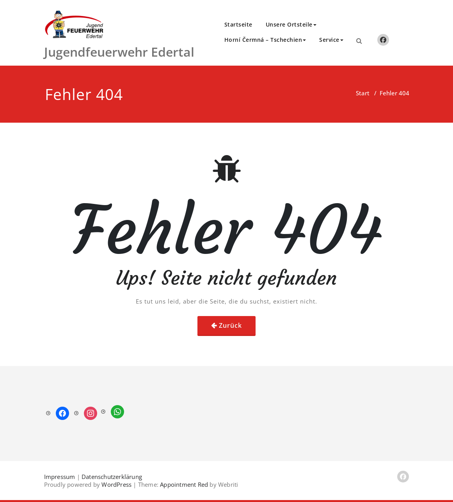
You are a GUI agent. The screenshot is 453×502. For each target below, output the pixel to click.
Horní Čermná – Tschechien (265, 39)
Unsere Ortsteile (291, 24)
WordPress (116, 484)
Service (331, 39)
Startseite (238, 24)
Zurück (230, 325)
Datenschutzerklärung (112, 477)
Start (363, 93)
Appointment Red (183, 484)
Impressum (59, 477)
